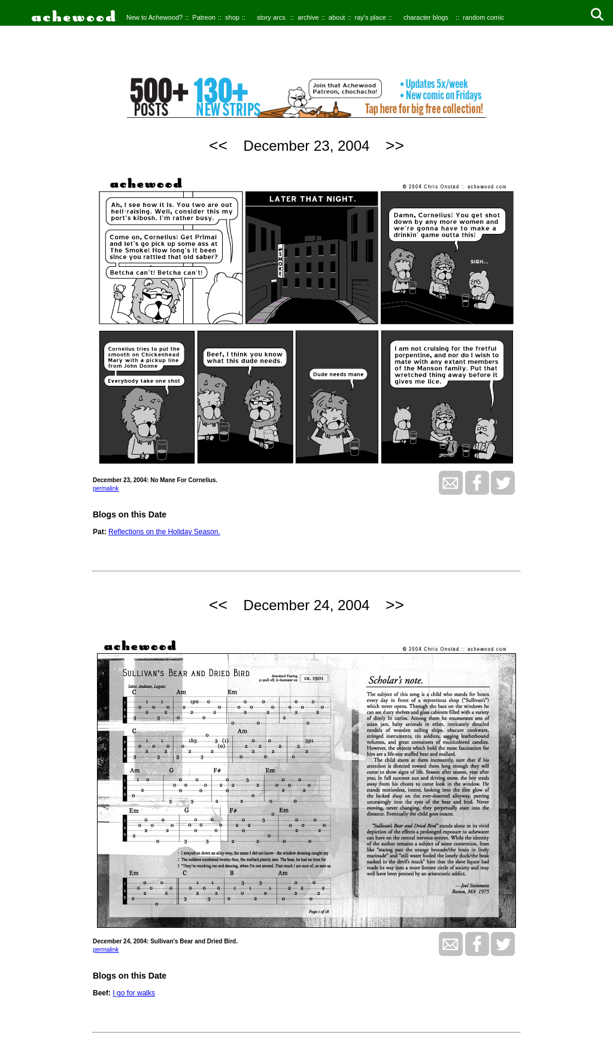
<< (218, 145)
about (337, 17)
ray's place (370, 17)
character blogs (425, 17)
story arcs (271, 17)
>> (395, 145)
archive (308, 17)
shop (232, 17)
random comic (483, 17)
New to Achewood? (154, 17)
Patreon (204, 17)
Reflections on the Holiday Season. (164, 532)
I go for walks (134, 993)
